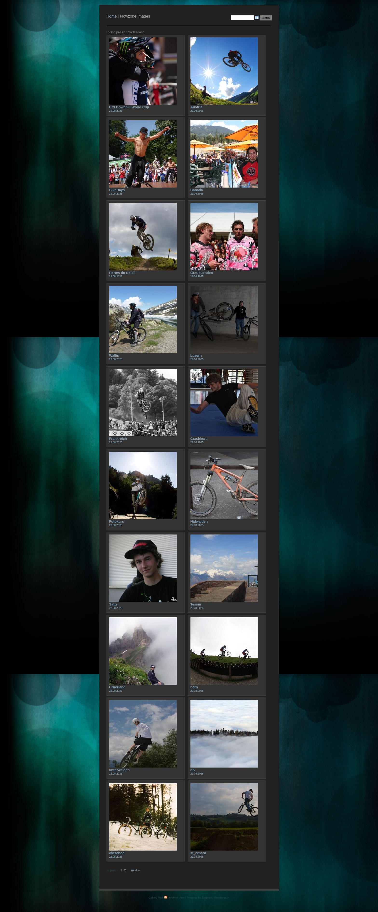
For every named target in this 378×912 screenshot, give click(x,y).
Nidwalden (199, 521)
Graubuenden (201, 273)
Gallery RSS (157, 897)
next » (135, 870)
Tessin (195, 604)
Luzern (196, 356)
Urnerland (117, 687)
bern (194, 687)
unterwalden (119, 770)
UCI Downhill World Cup (129, 107)
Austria (196, 107)
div (193, 770)
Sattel (114, 604)
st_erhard (198, 853)
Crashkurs (199, 439)
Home (112, 16)
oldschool (117, 853)
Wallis (114, 356)
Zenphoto (207, 897)
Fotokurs (116, 521)
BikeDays (117, 190)
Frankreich (118, 439)
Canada (196, 190)
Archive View (176, 897)
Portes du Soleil (122, 273)
